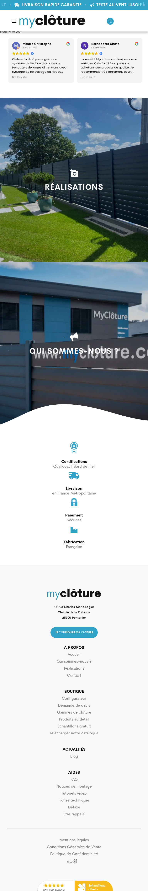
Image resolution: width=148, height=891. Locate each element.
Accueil (74, 654)
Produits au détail (74, 719)
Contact (74, 675)
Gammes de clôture (74, 712)
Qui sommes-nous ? (74, 661)
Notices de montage (74, 786)
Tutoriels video (74, 793)
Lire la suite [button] (46, 77)
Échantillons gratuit (74, 726)
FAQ (74, 779)
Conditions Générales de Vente (74, 847)
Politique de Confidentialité (74, 853)
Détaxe (74, 807)
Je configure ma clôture (74, 632)
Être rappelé (74, 814)
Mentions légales (74, 840)
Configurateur (74, 698)
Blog (74, 756)
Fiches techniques (74, 800)
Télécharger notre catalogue (74, 733)
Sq (74, 861)
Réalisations (74, 668)
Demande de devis (74, 705)
